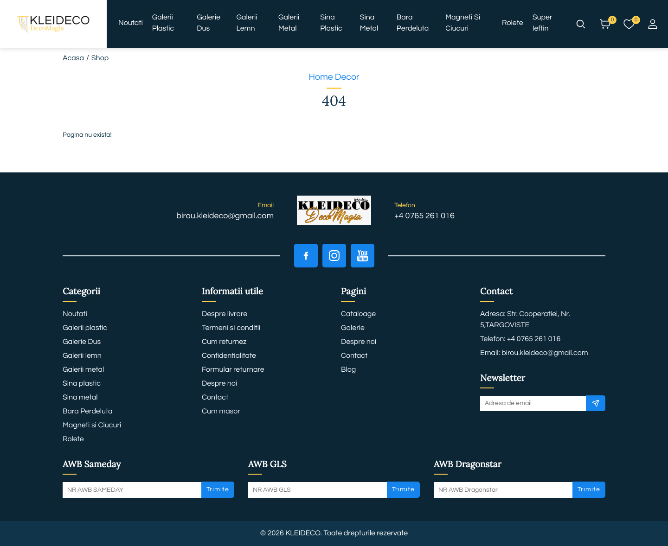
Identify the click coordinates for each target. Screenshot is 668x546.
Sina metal (369, 23)
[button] (581, 24)
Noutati (130, 23)
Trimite (217, 489)
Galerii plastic (163, 23)
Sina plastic (331, 23)
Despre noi (219, 383)
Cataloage (358, 314)
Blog (348, 370)
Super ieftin (542, 23)
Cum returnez (224, 342)
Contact (215, 397)
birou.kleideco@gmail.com (225, 215)
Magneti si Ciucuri (462, 23)
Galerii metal (288, 23)
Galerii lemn (246, 23)
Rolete (512, 23)
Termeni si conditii (231, 328)
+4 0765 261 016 (424, 215)
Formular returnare (233, 370)
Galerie (353, 328)
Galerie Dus (208, 23)
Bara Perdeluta (413, 23)
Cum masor (221, 411)
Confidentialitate (229, 356)
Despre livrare (224, 314)
